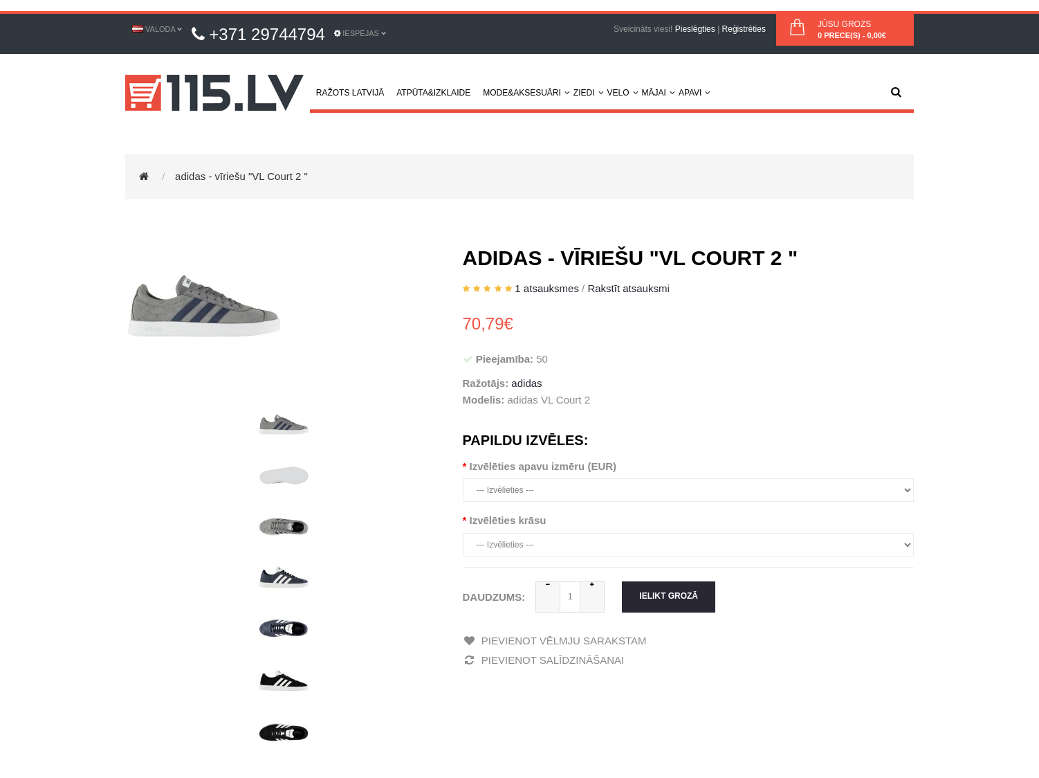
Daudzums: (494, 597)
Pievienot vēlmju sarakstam (555, 640)
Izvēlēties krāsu (508, 520)
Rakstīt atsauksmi (628, 288)
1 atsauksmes (547, 288)
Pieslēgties (695, 29)
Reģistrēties (744, 29)
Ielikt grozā (668, 596)
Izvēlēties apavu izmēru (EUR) (543, 466)
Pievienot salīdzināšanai (544, 660)
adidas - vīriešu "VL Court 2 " (241, 176)
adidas (526, 383)
